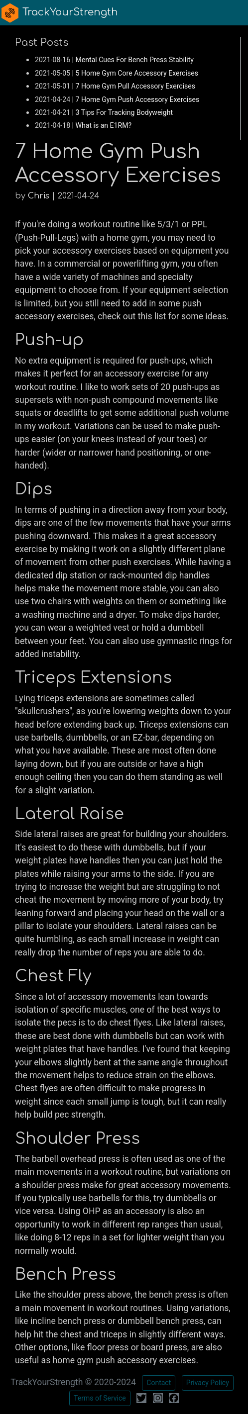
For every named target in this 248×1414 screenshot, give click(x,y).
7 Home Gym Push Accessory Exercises (138, 99)
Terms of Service (100, 1398)
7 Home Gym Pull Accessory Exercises (136, 86)
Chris (38, 195)
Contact (158, 1383)
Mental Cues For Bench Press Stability (135, 60)
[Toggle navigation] (234, 12)
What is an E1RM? (104, 125)
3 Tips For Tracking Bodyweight (124, 112)
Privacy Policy (207, 1383)
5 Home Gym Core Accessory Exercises (137, 73)
